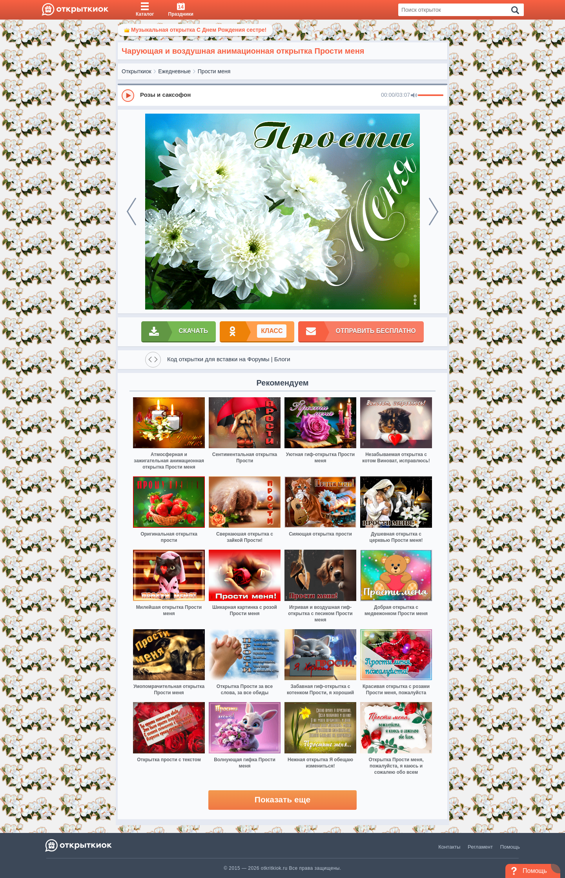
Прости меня (214, 71)
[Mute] (414, 96)
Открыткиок (136, 71)
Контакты (449, 847)
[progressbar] (430, 95)
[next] (433, 212)
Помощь (510, 847)
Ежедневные (174, 71)
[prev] (131, 212)
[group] (282, 95)
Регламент (480, 847)
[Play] (128, 95)
